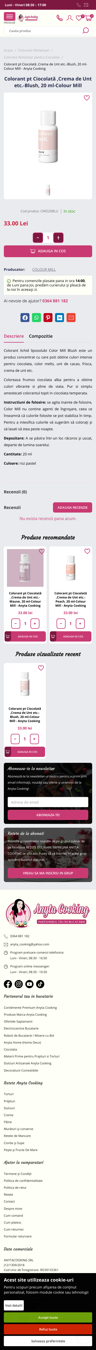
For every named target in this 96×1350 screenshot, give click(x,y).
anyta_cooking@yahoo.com (26, 944)
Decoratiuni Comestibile (21, 1070)
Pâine (8, 1122)
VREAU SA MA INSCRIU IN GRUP (48, 873)
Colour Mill (44, 269)
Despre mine (13, 1208)
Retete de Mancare (17, 1136)
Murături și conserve (18, 1129)
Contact (9, 1201)
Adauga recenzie (73, 507)
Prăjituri (9, 1101)
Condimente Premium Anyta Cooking (30, 1007)
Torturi (9, 1094)
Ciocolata (10, 1049)
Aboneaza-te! (48, 815)
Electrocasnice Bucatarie (21, 1028)
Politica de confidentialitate (23, 1180)
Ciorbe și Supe (14, 1143)
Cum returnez (14, 1229)
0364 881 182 (55, 301)
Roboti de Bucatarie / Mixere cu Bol (29, 1035)
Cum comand (13, 1215)
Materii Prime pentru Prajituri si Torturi (32, 1056)
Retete (8, 1194)
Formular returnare (17, 1236)
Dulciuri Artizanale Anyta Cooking (27, 1063)
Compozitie (40, 336)
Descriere (14, 336)
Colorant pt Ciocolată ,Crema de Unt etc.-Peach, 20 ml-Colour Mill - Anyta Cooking (71, 599)
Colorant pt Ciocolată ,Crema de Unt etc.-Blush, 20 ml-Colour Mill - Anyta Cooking (25, 714)
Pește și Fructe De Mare (21, 1150)
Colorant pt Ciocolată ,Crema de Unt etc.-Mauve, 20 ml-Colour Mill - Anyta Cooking (25, 599)
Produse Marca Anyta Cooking (25, 1014)
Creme (8, 1115)
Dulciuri (9, 1108)
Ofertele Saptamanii (18, 1021)
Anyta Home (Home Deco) (22, 1042)
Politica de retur (15, 1187)
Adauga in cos (48, 251)
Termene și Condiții (17, 1174)
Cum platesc (13, 1222)
